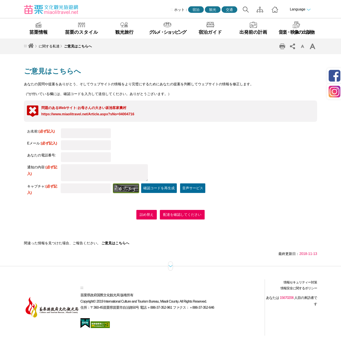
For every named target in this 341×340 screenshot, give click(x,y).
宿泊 (195, 10)
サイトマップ (260, 9)
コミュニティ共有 (292, 46)
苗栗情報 (38, 32)
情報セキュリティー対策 (300, 282)
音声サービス (192, 188)
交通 (229, 10)
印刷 (282, 46)
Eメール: (42, 143)
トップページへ (275, 9)
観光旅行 (124, 32)
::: (172, 9)
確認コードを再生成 (159, 188)
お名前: (41, 131)
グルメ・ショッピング (167, 32)
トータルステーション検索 (245, 9)
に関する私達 (49, 46)
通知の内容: (42, 170)
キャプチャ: (42, 189)
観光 (212, 10)
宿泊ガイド (210, 32)
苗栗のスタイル (81, 32)
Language (297, 9)
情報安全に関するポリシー (299, 288)
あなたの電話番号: (41, 155)
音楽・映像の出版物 (296, 32)
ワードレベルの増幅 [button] (312, 46)
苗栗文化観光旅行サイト (51, 9)
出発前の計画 (253, 32)
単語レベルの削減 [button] (302, 46)
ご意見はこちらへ (78, 46)
